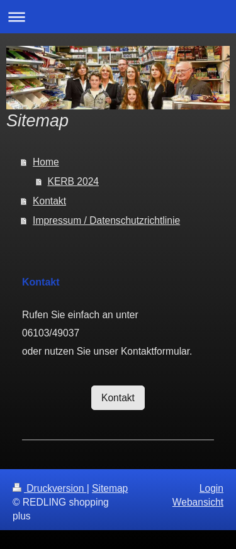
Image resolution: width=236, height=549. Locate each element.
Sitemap (110, 488)
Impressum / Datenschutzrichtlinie (106, 220)
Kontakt (49, 201)
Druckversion (50, 488)
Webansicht (197, 502)
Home (46, 162)
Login (211, 488)
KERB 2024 (73, 181)
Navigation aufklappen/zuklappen (118, 16)
